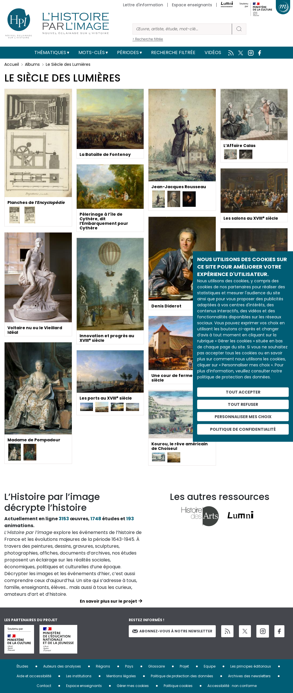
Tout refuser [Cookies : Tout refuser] (243, 404)
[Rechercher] (182, 29)
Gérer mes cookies (133, 685)
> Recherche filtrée (147, 39)
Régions (103, 666)
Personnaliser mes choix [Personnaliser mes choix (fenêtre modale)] (243, 416)
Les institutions (79, 676)
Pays (129, 666)
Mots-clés (91, 52)
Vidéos (213, 52)
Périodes (128, 52)
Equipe (209, 666)
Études (22, 666)
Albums (32, 64)
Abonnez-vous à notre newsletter (172, 631)
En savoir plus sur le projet (108, 601)
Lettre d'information (143, 5)
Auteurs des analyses (62, 666)
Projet (184, 666)
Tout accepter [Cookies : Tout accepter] (243, 392)
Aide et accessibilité (34, 676)
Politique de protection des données (182, 676)
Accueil (11, 64)
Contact (44, 685)
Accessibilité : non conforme (232, 685)
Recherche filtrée (173, 52)
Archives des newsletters (249, 676)
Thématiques (50, 52)
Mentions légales (121, 676)
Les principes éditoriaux (250, 666)
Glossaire (156, 666)
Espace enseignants (192, 5)
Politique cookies (178, 685)
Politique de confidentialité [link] (243, 429)
